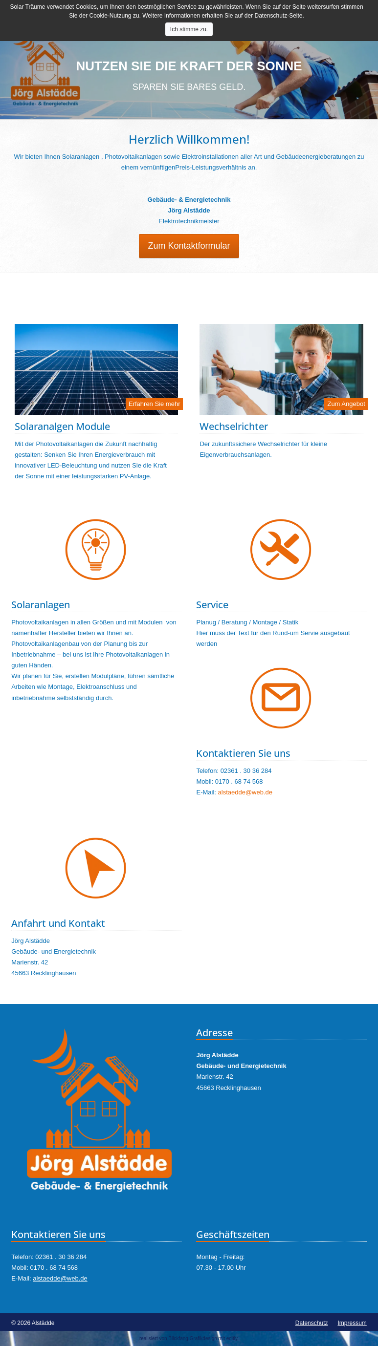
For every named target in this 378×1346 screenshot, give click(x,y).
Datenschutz (311, 1323)
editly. (232, 1338)
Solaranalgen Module (62, 426)
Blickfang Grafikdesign (192, 1338)
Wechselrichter (234, 426)
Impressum (351, 1323)
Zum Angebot (346, 403)
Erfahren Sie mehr (154, 403)
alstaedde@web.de (245, 792)
